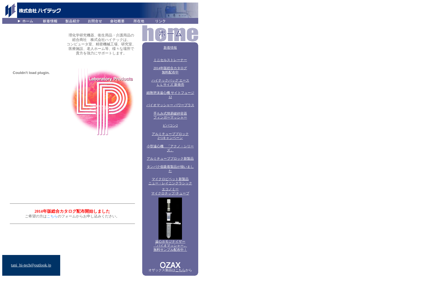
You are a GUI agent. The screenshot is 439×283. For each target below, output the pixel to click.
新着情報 (170, 48)
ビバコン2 (170, 125)
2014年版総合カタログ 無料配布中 (170, 70)
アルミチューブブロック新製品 (170, 159)
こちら (180, 270)
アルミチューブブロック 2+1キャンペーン (170, 136)
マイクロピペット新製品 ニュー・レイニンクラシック (170, 181)
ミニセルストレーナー (170, 60)
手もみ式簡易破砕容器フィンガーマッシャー (170, 116)
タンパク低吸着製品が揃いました (170, 169)
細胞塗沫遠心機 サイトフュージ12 (170, 95)
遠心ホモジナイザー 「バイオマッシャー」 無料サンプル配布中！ (170, 246)
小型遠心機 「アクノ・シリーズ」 (170, 148)
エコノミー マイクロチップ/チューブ (170, 191)
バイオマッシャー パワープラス (170, 105)
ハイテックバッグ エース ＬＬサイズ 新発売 (170, 82)
